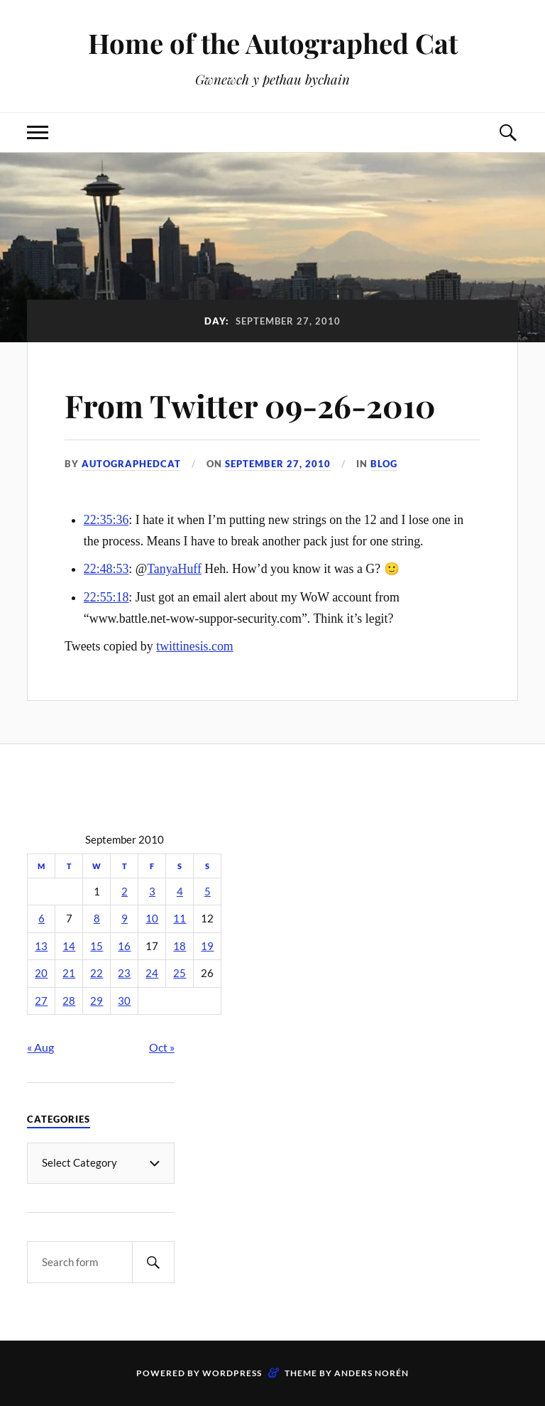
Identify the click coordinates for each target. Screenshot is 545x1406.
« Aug (40, 1047)
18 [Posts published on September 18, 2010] (179, 946)
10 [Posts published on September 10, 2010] (151, 918)
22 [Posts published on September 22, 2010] (96, 973)
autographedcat (131, 463)
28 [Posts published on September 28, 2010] (68, 1001)
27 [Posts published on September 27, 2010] (41, 1001)
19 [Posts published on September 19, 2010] (207, 946)
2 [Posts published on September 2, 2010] (124, 891)
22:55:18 (106, 597)
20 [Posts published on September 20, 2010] (41, 973)
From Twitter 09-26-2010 (250, 405)
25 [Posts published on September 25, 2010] (179, 973)
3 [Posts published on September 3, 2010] (152, 891)
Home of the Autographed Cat (273, 43)
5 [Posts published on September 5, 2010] (207, 891)
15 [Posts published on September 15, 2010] (96, 946)
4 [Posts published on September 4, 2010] (180, 891)
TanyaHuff (174, 569)
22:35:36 (106, 520)
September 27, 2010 (278, 463)
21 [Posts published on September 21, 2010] (68, 973)
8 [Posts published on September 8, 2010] (97, 918)
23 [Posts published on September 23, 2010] (124, 973)
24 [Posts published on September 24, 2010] (151, 973)
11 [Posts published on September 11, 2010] (179, 918)
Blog (383, 463)
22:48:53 (106, 569)
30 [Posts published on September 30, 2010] (124, 1001)
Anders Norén (371, 1373)
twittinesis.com (194, 646)
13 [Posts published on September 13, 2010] (41, 946)
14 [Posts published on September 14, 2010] (68, 946)
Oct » (162, 1047)
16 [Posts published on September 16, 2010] (124, 946)
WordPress (232, 1373)
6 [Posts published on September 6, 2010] (41, 918)
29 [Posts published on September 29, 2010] (96, 1001)
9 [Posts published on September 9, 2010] (124, 918)
